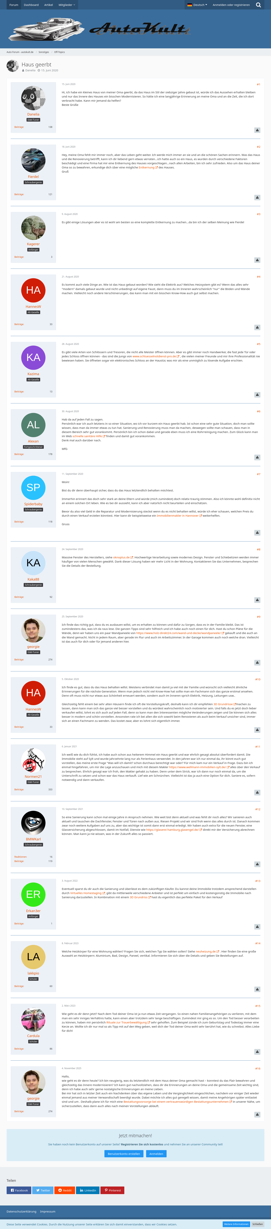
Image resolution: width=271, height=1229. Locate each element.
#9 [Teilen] (258, 616)
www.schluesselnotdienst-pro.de (154, 356)
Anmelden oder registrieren (231, 5)
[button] (197, 4)
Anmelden (156, 1154)
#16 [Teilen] (257, 1068)
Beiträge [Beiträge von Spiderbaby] (18, 521)
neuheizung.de (206, 951)
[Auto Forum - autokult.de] (135, 29)
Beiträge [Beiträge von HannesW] (18, 324)
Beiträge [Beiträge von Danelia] (18, 127)
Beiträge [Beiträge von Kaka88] (18, 597)
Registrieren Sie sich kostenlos (142, 1144)
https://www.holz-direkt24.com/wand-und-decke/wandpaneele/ (178, 633)
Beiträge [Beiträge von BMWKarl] (18, 861)
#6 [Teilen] (258, 411)
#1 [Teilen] (258, 84)
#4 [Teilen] (258, 276)
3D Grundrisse (223, 704)
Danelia (30, 70)
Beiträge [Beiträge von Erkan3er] (18, 923)
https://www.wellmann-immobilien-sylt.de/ (197, 767)
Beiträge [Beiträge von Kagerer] (18, 257)
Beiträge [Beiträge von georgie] (18, 659)
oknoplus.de (121, 557)
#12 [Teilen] (257, 809)
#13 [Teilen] (257, 881)
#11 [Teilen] (257, 746)
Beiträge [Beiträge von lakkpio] (18, 986)
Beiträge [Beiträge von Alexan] (18, 454)
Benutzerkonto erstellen (124, 1154)
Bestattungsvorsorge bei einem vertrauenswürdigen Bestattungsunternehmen (176, 1101)
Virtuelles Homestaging (86, 893)
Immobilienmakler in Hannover (178, 515)
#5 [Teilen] (258, 344)
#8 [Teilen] (258, 549)
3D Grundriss (138, 897)
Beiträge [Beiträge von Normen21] (18, 789)
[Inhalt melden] (257, 130)
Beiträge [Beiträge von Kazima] (18, 391)
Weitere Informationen (236, 1224)
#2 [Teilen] (258, 147)
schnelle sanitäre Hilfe (87, 436)
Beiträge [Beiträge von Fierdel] (18, 194)
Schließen (258, 1224)
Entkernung (146, 167)
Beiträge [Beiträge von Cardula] (18, 1048)
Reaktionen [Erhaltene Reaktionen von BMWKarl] (20, 856)
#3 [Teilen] (258, 214)
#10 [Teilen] (257, 679)
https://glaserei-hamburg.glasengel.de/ (172, 829)
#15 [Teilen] (257, 1006)
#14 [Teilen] (257, 943)
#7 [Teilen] (258, 474)
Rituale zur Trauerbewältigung (127, 1022)
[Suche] (258, 4)
